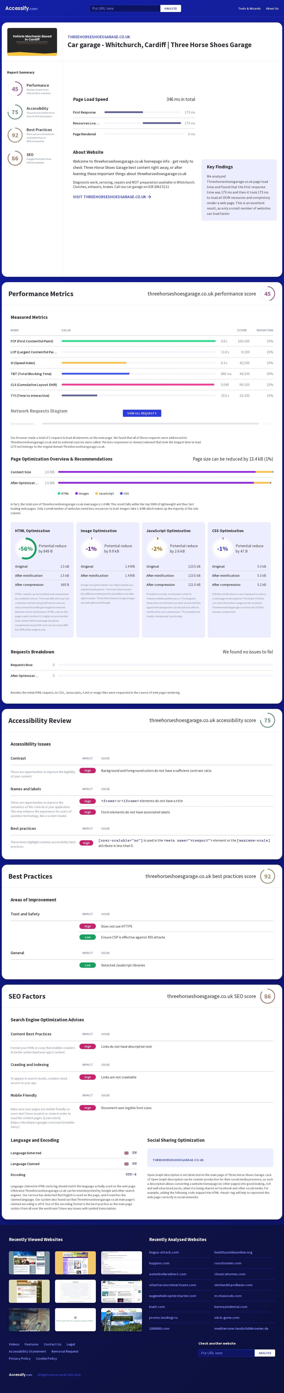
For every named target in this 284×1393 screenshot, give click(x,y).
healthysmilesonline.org (233, 1252)
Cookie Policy (46, 1358)
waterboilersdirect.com (167, 1274)
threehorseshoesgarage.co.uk (99, 36)
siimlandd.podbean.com (233, 1285)
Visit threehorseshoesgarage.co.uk (112, 197)
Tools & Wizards (249, 8)
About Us (272, 8)
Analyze (170, 8)
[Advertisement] (172, 76)
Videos (14, 1344)
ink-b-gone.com (226, 1317)
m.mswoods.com (228, 1295)
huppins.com (159, 1263)
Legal (71, 1344)
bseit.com (157, 1306)
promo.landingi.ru (163, 1317)
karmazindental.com (230, 1306)
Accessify (21, 8)
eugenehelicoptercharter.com (172, 1295)
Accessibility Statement (27, 1351)
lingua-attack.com (164, 1252)
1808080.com (159, 1328)
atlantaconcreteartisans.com (172, 1285)
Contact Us (52, 1344)
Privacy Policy (20, 1358)
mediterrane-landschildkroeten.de (241, 1328)
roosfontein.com (227, 1263)
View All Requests (142, 413)
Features (31, 1344)
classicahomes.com (229, 1274)
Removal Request (65, 1351)
